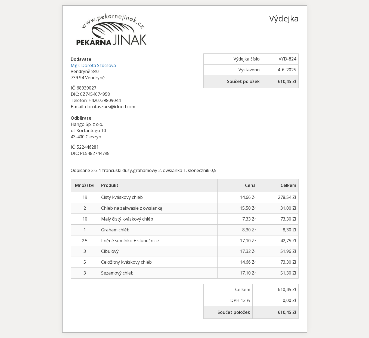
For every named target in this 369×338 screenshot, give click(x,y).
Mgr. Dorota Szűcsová (93, 65)
